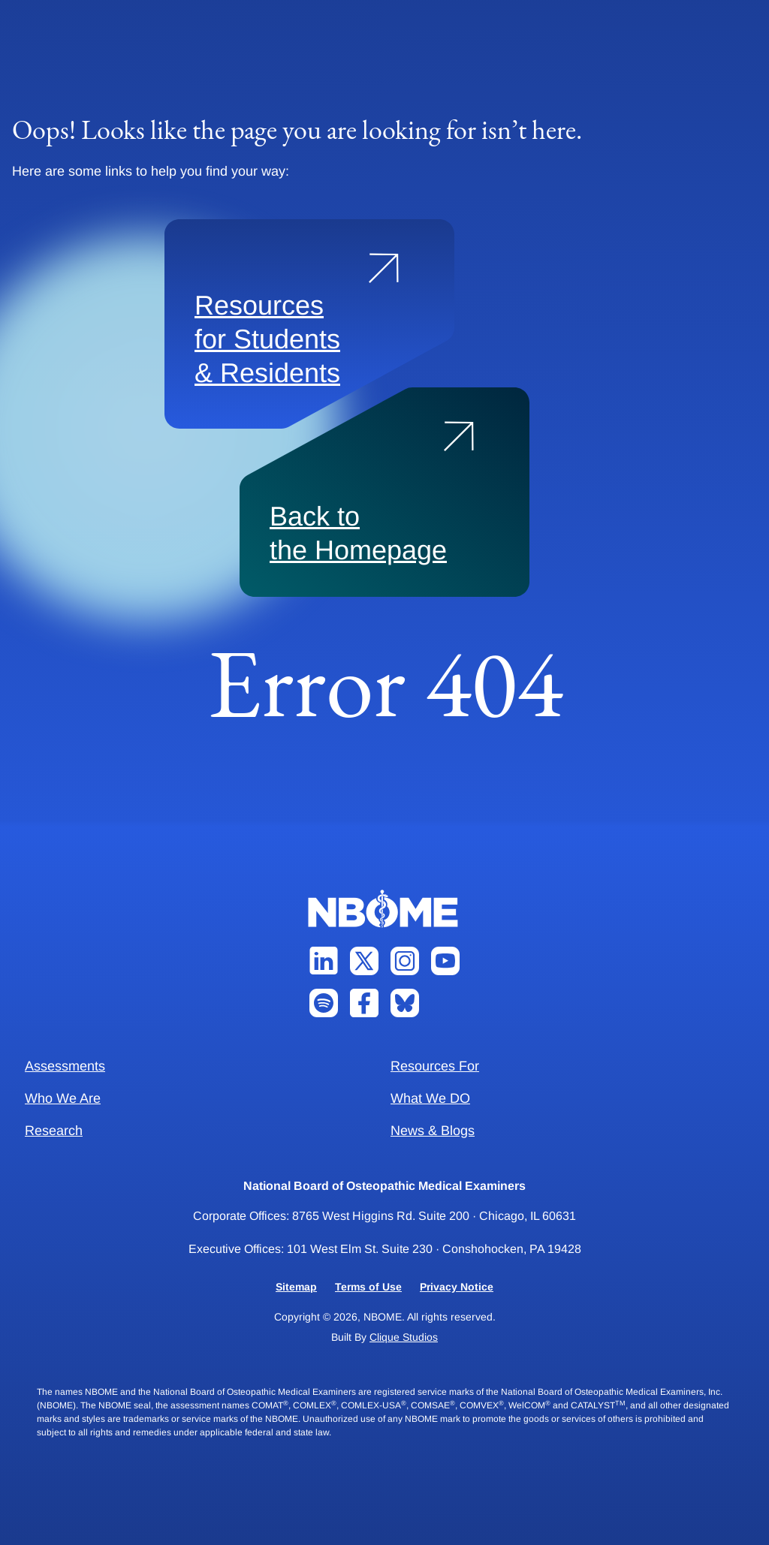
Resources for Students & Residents (267, 339)
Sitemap (296, 1287)
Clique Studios (403, 1337)
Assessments (65, 1066)
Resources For (435, 1066)
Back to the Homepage (358, 533)
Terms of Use (368, 1287)
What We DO (430, 1098)
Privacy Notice (456, 1287)
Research (54, 1130)
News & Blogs (433, 1130)
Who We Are (63, 1098)
